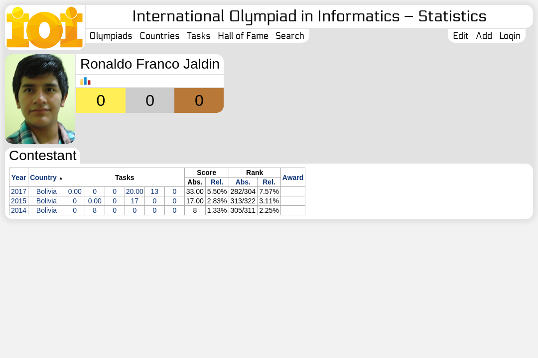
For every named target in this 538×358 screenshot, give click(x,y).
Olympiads (111, 35)
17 (134, 201)
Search (289, 35)
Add (484, 35)
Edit (461, 35)
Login (510, 35)
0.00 (75, 191)
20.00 (134, 191)
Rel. (217, 182)
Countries (159, 35)
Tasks (199, 35)
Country (43, 177)
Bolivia (46, 191)
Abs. (243, 182)
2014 (18, 210)
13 (155, 191)
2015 (18, 201)
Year (18, 177)
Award (293, 177)
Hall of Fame (243, 35)
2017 (18, 191)
